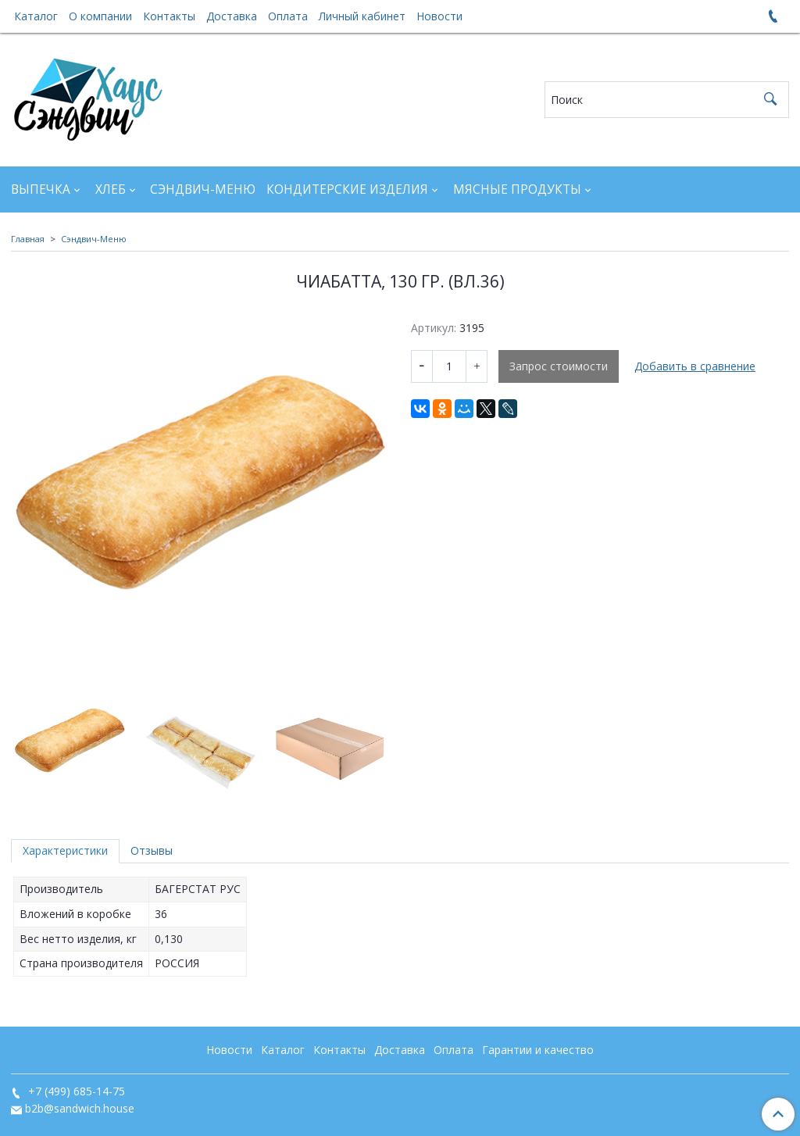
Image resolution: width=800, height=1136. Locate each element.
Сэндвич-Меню (202, 189)
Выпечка (40, 189)
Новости (439, 16)
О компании (100, 16)
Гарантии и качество (538, 1049)
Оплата (288, 16)
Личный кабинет (362, 16)
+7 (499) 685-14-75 (75, 1091)
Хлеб (110, 189)
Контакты (169, 16)
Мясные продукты (517, 189)
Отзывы (151, 850)
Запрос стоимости (558, 366)
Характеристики (65, 850)
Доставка (231, 16)
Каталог (36, 16)
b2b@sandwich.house (79, 1108)
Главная (28, 239)
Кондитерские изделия (347, 189)
